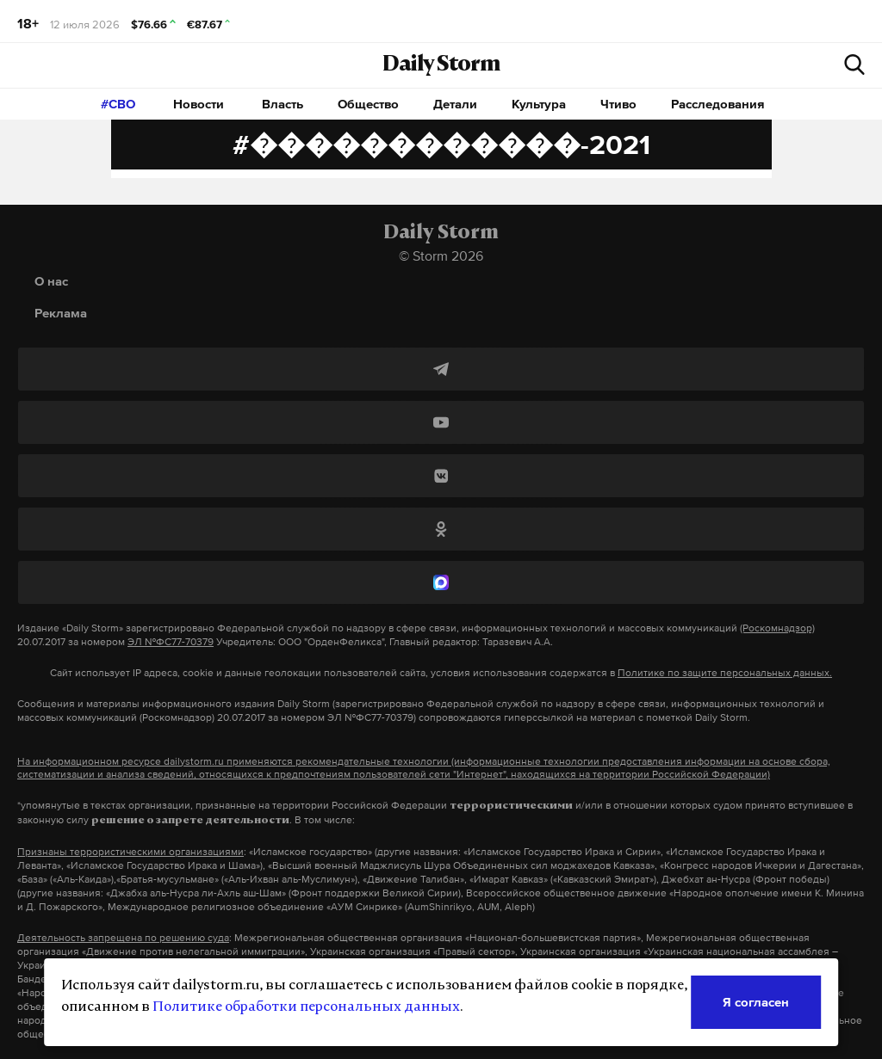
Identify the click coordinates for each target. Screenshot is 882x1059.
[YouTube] (441, 422)
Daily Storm (441, 65)
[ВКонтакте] (441, 475)
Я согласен (756, 1001)
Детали (455, 103)
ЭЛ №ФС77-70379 (170, 642)
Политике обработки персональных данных (306, 1007)
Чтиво (618, 103)
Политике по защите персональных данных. (725, 673)
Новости (198, 103)
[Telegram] (441, 369)
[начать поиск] (854, 64)
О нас (51, 281)
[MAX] (441, 582)
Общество (368, 103)
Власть (282, 103)
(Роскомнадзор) (777, 628)
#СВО (118, 103)
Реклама (60, 312)
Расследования (718, 103)
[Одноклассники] (441, 529)
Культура (539, 103)
